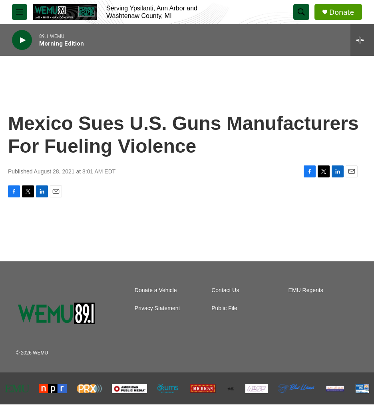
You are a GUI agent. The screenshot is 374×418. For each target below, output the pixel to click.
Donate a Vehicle (156, 290)
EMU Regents (305, 290)
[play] (22, 40)
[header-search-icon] (301, 12)
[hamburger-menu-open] (19, 12)
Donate (341, 12)
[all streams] (362, 40)
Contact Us (225, 290)
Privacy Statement (157, 308)
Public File (224, 308)
